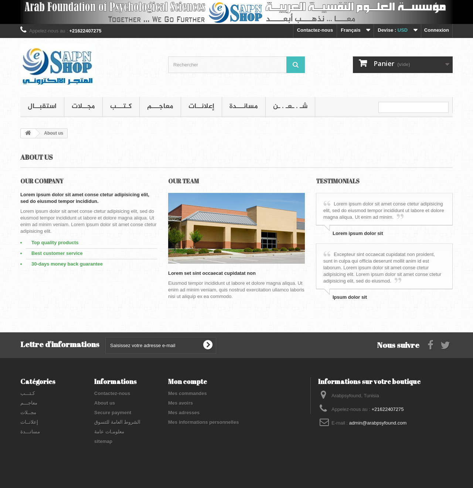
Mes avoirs (180, 403)
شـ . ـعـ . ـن (290, 106)
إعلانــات (201, 106)
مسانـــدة (243, 106)
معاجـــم (160, 106)
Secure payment (112, 412)
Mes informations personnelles (203, 422)
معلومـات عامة (109, 432)
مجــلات (83, 106)
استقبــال (42, 106)
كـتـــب (121, 106)
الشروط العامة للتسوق (117, 422)
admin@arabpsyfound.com (378, 423)
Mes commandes (187, 393)
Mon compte (187, 381)
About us (104, 403)
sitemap (103, 441)
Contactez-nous (315, 30)
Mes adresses (184, 412)
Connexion (436, 30)
